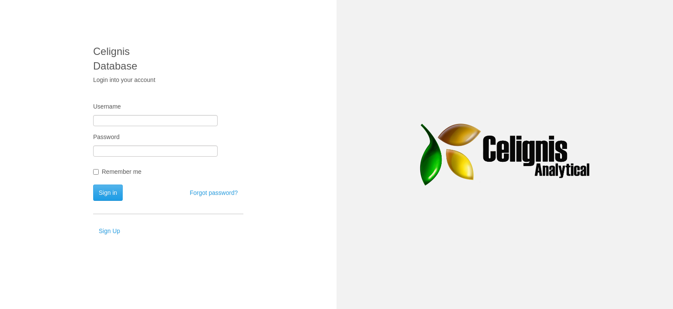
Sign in (108, 192)
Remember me (117, 171)
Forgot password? (214, 192)
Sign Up (109, 230)
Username (107, 106)
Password (106, 136)
